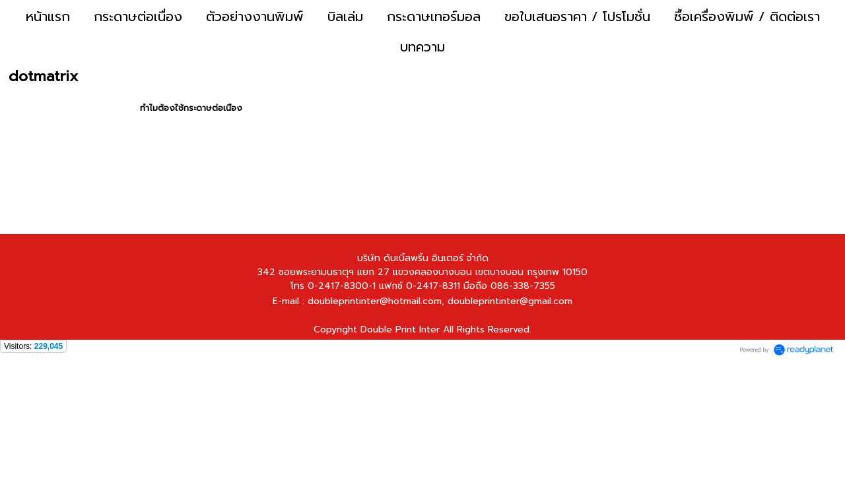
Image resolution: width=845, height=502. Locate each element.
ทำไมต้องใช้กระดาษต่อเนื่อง (191, 108)
